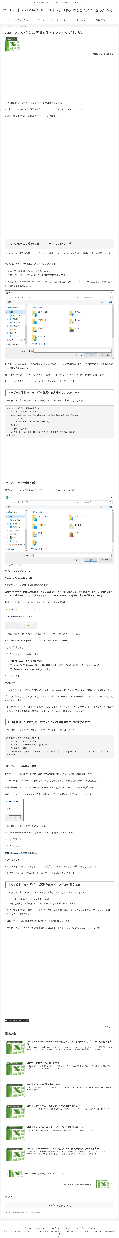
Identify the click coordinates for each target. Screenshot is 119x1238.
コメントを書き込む (60, 1205)
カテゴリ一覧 (67, 1232)
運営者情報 (110, 1232)
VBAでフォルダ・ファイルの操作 (16, 1020)
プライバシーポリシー (83, 1232)
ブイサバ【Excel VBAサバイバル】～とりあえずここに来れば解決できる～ (32, 1232)
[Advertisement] (59, 77)
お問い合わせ (99, 1232)
